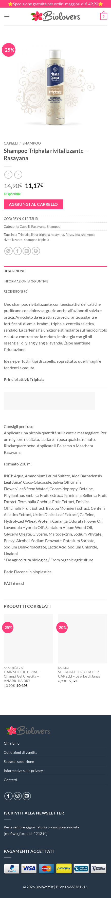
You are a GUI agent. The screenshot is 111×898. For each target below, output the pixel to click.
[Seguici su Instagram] (17, 796)
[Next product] (8, 174)
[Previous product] (18, 174)
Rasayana (38, 226)
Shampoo (32, 143)
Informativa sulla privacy (23, 770)
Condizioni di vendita (20, 752)
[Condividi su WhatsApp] (8, 251)
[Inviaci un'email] (27, 796)
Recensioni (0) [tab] (16, 291)
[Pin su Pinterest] (36, 251)
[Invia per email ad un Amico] (27, 251)
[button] (7, 16)
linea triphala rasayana (47, 235)
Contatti (10, 780)
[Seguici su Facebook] (8, 796)
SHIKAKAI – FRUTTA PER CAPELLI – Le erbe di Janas (79, 674)
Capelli (11, 143)
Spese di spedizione (19, 761)
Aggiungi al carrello (33, 204)
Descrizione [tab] (14, 271)
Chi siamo (12, 743)
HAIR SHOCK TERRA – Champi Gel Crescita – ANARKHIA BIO (22, 676)
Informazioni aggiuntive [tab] (26, 281)
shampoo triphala (36, 240)
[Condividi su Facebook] (17, 251)
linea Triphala (20, 235)
